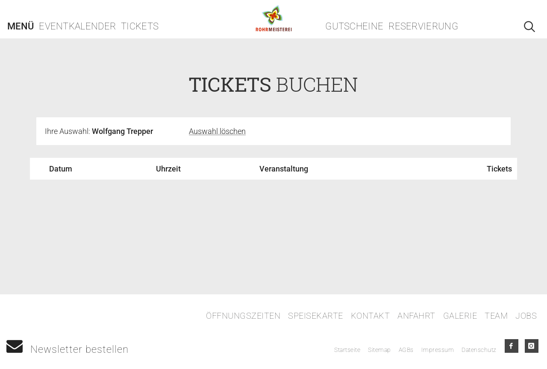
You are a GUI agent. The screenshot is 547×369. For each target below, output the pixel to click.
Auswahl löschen (217, 131)
